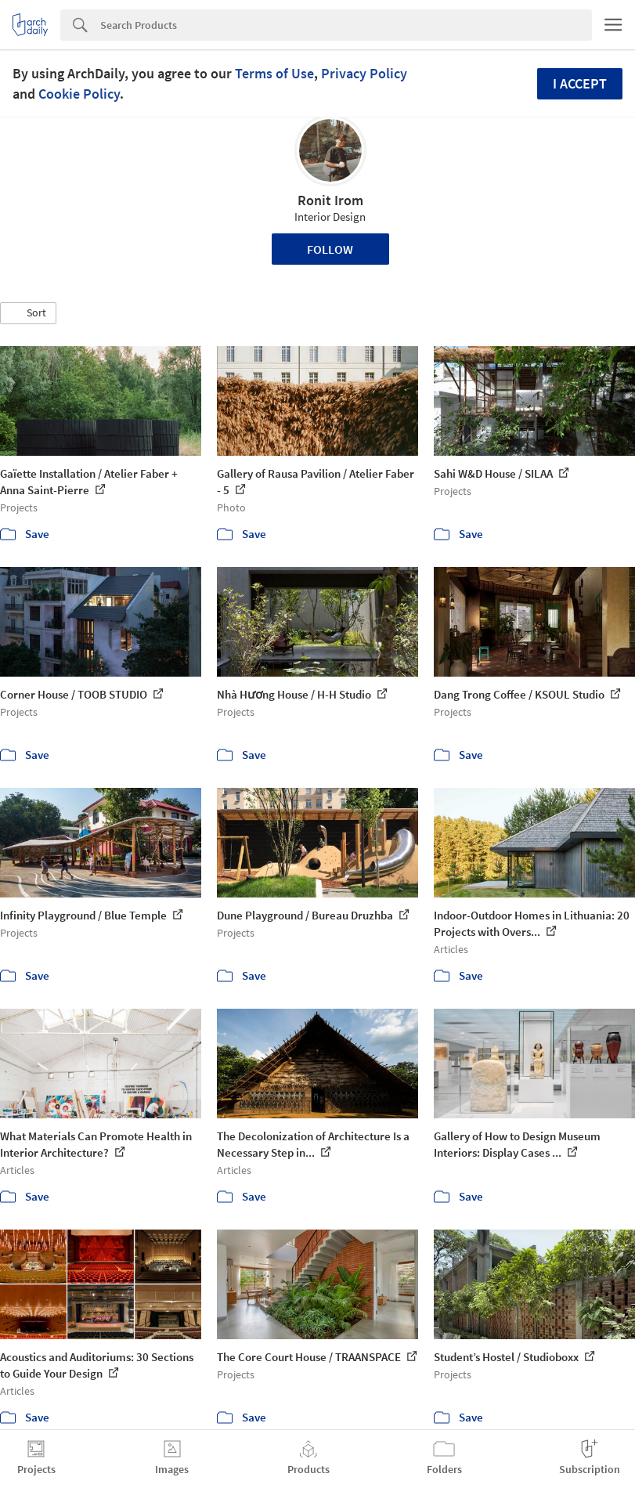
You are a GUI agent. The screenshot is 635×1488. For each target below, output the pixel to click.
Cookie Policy (79, 94)
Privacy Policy (364, 73)
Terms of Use (274, 73)
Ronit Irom (330, 200)
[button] (28, 313)
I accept (580, 83)
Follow (330, 249)
